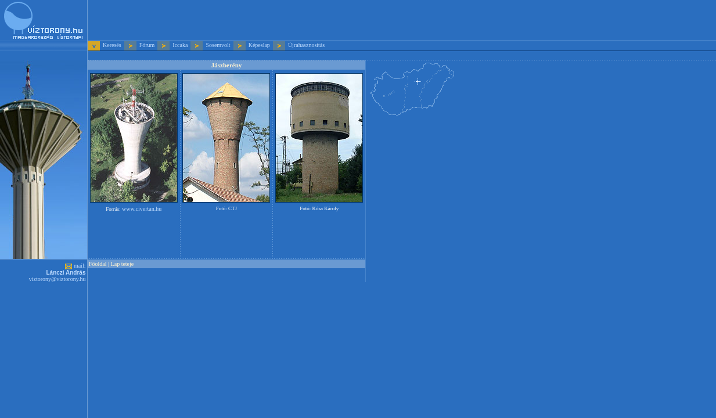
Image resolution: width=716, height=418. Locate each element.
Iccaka (180, 45)
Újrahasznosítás (306, 45)
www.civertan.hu (141, 209)
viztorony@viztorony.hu (57, 279)
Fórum (147, 45)
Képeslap (259, 45)
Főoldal (98, 264)
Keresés (113, 45)
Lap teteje (122, 264)
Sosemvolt (218, 45)
